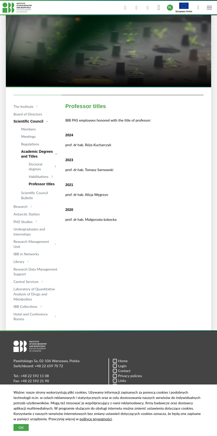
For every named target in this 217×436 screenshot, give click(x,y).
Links (119, 380)
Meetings (28, 136)
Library (18, 261)
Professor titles (42, 184)
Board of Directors (27, 114)
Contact (122, 370)
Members (28, 129)
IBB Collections (25, 306)
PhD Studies (23, 222)
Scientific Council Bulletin (34, 195)
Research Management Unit (31, 244)
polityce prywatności (96, 419)
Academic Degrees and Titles (37, 154)
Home (120, 361)
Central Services (26, 281)
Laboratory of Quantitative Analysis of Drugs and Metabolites (34, 294)
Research (20, 206)
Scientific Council (28, 121)
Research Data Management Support (35, 271)
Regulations (30, 144)
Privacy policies (127, 376)
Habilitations (39, 176)
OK (21, 427)
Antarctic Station (26, 214)
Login (120, 366)
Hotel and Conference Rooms (30, 316)
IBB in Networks (26, 254)
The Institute (23, 106)
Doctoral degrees (35, 166)
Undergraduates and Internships (29, 231)
